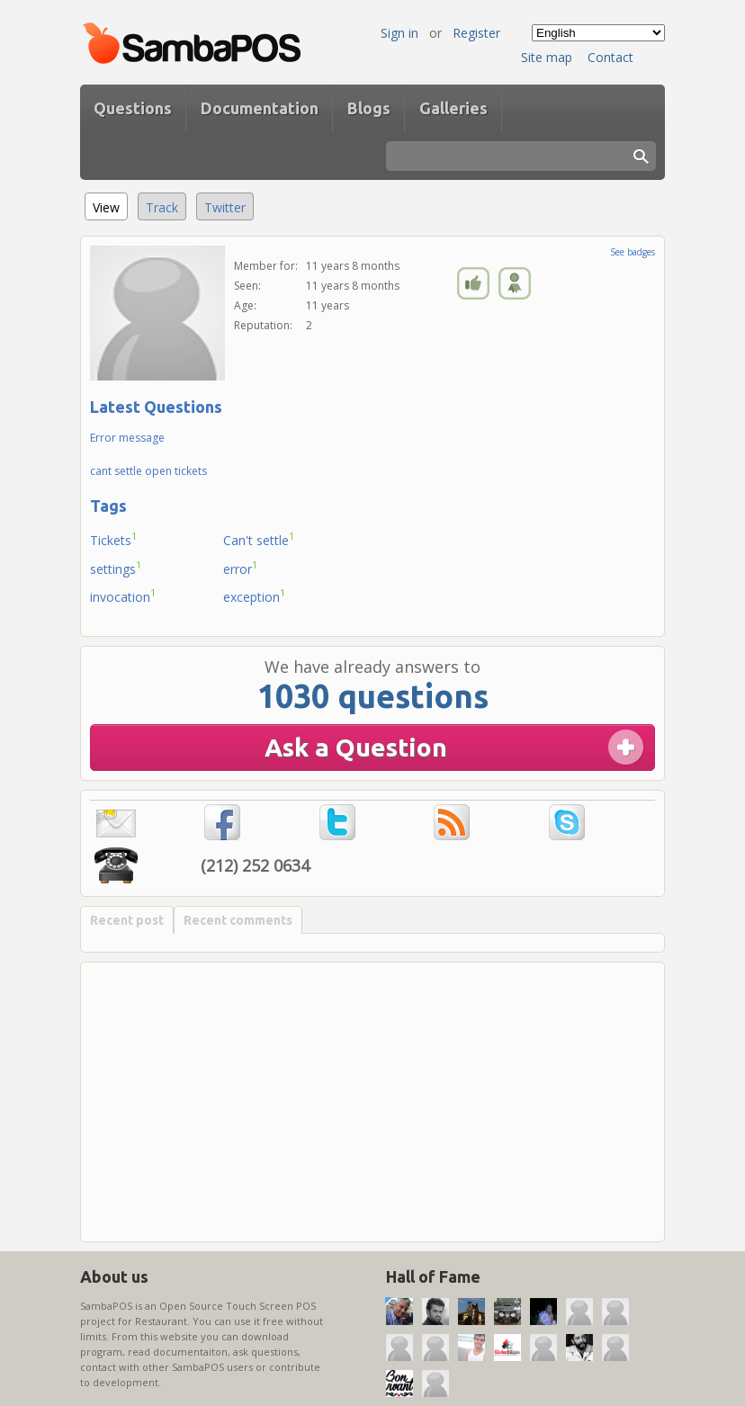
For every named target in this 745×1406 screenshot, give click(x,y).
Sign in (399, 32)
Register (476, 32)
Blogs (368, 108)
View (110, 204)
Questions (133, 108)
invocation (123, 595)
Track (162, 207)
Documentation (260, 108)
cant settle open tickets (148, 471)
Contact (610, 57)
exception (254, 595)
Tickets (114, 539)
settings (116, 568)
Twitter (225, 207)
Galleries (453, 108)
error (240, 568)
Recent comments (238, 920)
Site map (546, 57)
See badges (632, 252)
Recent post (127, 920)
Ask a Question (356, 747)
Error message (127, 437)
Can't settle (259, 539)
